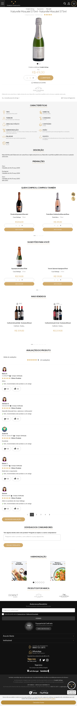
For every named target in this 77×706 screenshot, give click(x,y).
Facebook (40, 660)
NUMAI (44, 693)
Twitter (44, 660)
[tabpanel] (38, 39)
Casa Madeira (64, 596)
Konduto (45, 671)
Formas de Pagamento (68, 98)
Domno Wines (13, 596)
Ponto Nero (55, 217)
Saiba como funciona (43, 628)
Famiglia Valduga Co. (13, 3)
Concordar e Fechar (38, 702)
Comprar (45, 78)
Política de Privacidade (32, 614)
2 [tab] (35, 582)
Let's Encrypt (32, 671)
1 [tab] (37, 63)
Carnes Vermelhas (19, 571)
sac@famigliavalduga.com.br (66, 686)
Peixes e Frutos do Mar (57, 571)
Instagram (47, 660)
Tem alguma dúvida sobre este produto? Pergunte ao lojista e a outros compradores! (30, 532)
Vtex (33, 692)
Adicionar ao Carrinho (39, 82)
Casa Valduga (38, 89)
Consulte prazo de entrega (10, 98)
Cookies (53, 698)
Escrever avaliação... (13, 519)
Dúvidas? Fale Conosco (38, 653)
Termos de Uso (21, 614)
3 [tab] (37, 582)
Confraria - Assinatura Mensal (19, 326)
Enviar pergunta (13, 545)
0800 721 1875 (38, 647)
